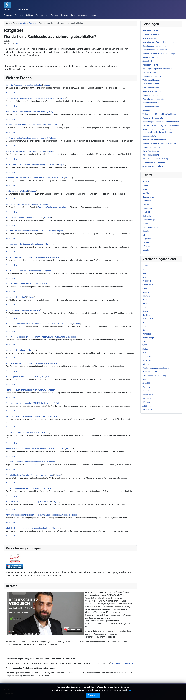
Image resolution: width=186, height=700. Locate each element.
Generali (145, 311)
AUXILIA (145, 364)
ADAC (144, 269)
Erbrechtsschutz (149, 136)
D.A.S (144, 303)
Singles (145, 223)
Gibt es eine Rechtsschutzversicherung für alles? (26, 462)
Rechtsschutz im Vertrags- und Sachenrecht (160, 125)
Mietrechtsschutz (149, 38)
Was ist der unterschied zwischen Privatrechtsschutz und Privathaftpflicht (36, 337)
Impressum (8, 689)
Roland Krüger (148, 338)
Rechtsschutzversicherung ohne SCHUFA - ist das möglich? (31, 403)
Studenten (146, 185)
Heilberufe (146, 216)
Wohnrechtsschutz (150, 65)
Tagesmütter (147, 239)
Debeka (145, 292)
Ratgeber (64, 15)
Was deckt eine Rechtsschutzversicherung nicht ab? (27, 363)
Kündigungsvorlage (79, 15)
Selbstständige (148, 220)
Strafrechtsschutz (149, 72)
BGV (144, 379)
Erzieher (145, 235)
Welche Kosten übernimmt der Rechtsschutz (24, 217)
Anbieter (29, 15)
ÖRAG (144, 353)
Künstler (145, 250)
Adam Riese (147, 406)
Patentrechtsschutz (150, 95)
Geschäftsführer (149, 197)
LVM (144, 326)
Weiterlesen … (11, 92)
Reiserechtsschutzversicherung (155, 159)
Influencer (146, 246)
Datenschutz (9, 693)
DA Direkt (146, 402)
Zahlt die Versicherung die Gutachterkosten (24, 85)
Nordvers (146, 330)
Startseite (8, 15)
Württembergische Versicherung (155, 368)
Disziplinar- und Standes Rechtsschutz (158, 42)
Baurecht (146, 110)
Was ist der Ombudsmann (17, 350)
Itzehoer (145, 391)
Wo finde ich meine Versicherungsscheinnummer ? (27, 138)
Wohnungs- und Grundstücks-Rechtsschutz (160, 114)
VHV (144, 341)
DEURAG (146, 296)
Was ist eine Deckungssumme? (19, 310)
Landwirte (146, 212)
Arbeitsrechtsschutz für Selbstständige (158, 53)
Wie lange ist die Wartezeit (17, 191)
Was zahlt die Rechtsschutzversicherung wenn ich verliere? (30, 231)
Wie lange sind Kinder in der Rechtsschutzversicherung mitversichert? (35, 178)
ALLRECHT (147, 360)
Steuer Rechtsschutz (151, 61)
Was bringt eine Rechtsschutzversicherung (24, 377)
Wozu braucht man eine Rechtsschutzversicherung (27, 111)
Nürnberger (147, 398)
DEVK (144, 300)
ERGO (144, 307)
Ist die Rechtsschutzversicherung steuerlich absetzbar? (28, 528)
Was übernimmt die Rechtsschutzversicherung (25, 244)
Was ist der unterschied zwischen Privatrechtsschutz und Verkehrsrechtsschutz (39, 323)
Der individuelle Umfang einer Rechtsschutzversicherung (29, 475)
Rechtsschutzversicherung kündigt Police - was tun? (27, 416)
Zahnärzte (146, 201)
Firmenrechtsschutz (150, 34)
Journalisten (147, 208)
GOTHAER (146, 315)
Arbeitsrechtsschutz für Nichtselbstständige (160, 143)
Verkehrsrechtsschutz (151, 80)
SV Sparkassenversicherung (154, 375)
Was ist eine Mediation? (16, 297)
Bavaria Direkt (148, 394)
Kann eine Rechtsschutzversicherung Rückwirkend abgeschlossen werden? (37, 515)
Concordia (146, 281)
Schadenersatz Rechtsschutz (154, 50)
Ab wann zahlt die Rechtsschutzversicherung (25, 488)
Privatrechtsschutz (150, 31)
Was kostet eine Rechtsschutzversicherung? (24, 270)
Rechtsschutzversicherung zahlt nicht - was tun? (26, 390)
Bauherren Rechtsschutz (152, 118)
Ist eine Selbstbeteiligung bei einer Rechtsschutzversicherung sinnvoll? (35, 448)
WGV (144, 345)
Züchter (145, 242)
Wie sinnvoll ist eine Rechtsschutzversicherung (25, 151)
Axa (144, 277)
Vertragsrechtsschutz (151, 147)
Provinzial (146, 334)
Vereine (145, 204)
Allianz (145, 266)
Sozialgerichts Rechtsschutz (154, 46)
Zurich (145, 349)
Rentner (145, 182)
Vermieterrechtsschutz (151, 76)
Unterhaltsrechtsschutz (152, 91)
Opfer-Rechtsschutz (150, 155)
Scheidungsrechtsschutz (152, 166)
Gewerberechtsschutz (151, 88)
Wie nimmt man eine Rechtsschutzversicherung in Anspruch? (31, 164)
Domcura (146, 387)
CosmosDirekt (148, 285)
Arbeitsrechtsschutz (150, 84)
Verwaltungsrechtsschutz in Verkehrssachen (160, 122)
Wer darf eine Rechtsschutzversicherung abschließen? (28, 501)
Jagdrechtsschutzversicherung (155, 162)
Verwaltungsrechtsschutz (153, 99)
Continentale (147, 288)
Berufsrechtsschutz (150, 57)
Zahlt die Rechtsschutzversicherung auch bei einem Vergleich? (32, 98)
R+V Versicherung (149, 372)
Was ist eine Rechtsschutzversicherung (22, 284)
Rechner (54, 15)
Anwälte (145, 193)
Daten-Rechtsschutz (150, 151)
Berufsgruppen (42, 15)
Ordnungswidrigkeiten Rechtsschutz (157, 69)
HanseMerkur (148, 410)
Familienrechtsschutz (151, 106)
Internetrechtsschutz (150, 103)
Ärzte (144, 189)
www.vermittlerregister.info (123, 663)
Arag (144, 273)
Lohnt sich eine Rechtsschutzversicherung (23, 432)
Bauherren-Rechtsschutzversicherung (53, 207)
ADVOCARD (147, 357)
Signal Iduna (147, 383)
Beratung (94, 15)
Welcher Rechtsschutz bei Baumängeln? (22, 204)
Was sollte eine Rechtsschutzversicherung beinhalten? (28, 257)
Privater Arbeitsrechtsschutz (154, 140)
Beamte (145, 231)
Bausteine (19, 15)
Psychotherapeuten (150, 227)
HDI (144, 322)
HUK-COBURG (148, 319)
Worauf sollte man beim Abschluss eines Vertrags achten (29, 125)
